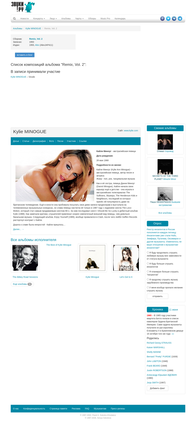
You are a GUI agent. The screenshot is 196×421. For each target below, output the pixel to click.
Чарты (79, 18)
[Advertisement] (98, 7)
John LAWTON (154, 361)
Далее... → (18, 229)
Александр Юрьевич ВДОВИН (162, 375)
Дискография (39, 141)
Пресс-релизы (118, 408)
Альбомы (66, 18)
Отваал (160, 151)
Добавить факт (157, 388)
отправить (157, 296)
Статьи (25, 141)
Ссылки (83, 141)
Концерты (39, 18)
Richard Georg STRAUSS (159, 343)
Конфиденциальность (34, 408)
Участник (71, 141)
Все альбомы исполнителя (33, 240)
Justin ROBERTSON (157, 370)
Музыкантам (100, 408)
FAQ (87, 408)
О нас (16, 408)
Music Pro (105, 18)
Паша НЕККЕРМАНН (160, 202)
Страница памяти (58, 408)
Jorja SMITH (153, 382)
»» (173, 334)
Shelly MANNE (154, 352)
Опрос (157, 223)
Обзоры (92, 18)
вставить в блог (24, 55)
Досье (16, 141)
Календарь (120, 18)
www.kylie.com (131, 130)
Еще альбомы (22, 284)
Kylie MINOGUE (33, 28)
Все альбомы (165, 213)
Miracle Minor (169, 179)
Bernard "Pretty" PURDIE (159, 356)
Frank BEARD (153, 366)
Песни (60, 141)
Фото (51, 141)
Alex (37, 45)
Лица (53, 18)
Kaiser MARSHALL (156, 347)
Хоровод (169, 151)
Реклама (76, 408)
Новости (24, 18)
